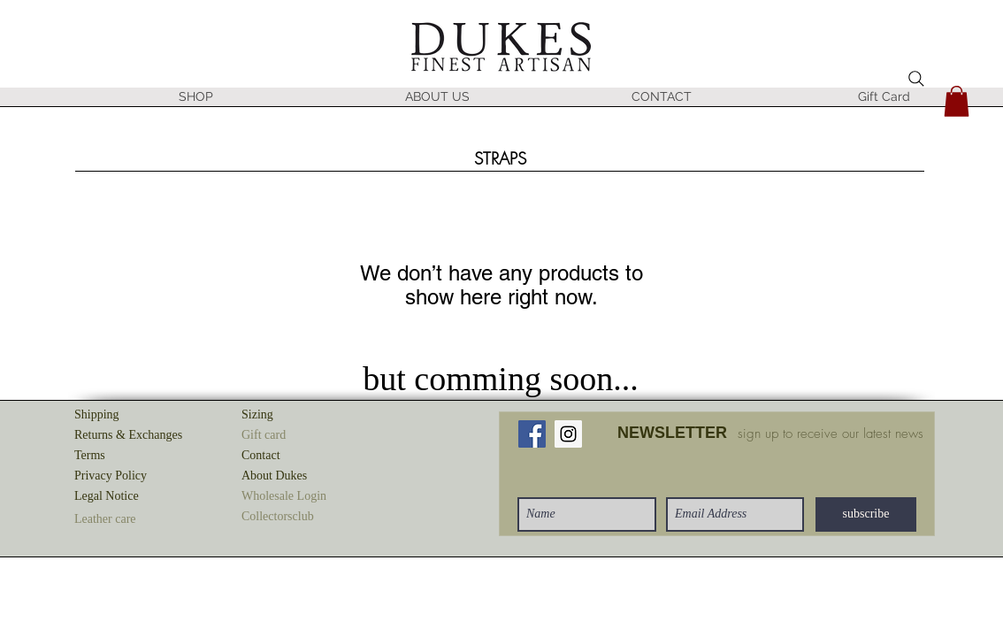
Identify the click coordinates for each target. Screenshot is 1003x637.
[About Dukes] (304, 476)
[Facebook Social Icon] (532, 434)
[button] (278, 103)
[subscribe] (865, 514)
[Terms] (137, 456)
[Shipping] (137, 415)
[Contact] (304, 456)
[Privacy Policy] (137, 476)
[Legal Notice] (137, 497)
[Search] (916, 78)
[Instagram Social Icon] (568, 434)
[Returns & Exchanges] (137, 436)
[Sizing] (304, 415)
